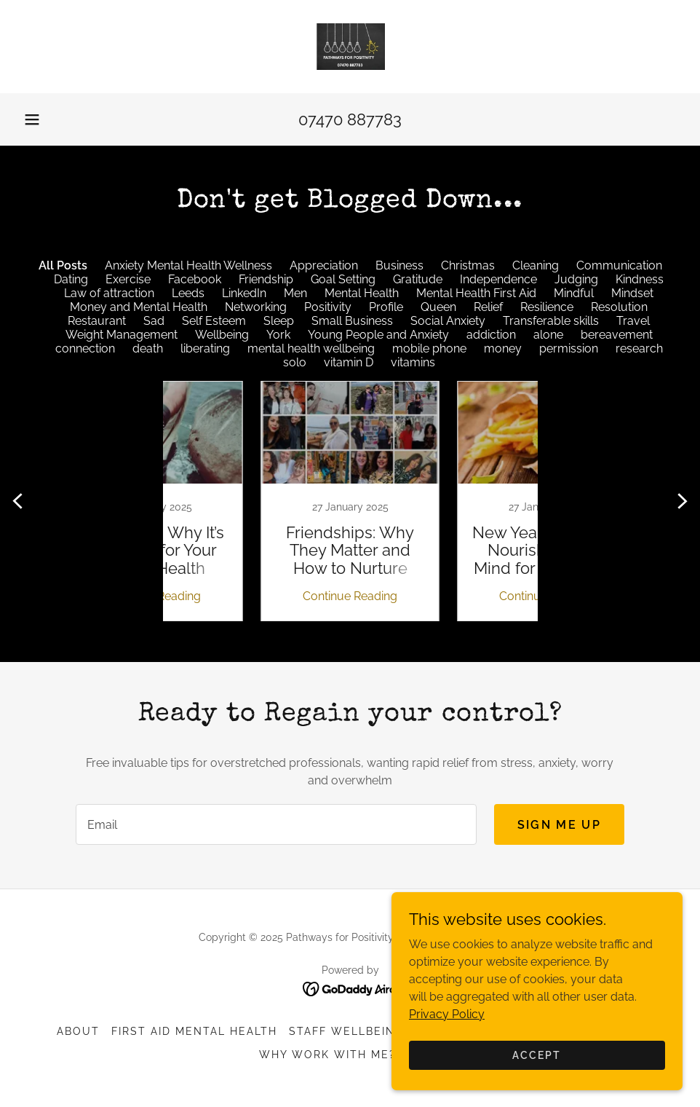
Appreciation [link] (324, 265)
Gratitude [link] (417, 279)
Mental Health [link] (362, 293)
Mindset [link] (632, 293)
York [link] (278, 335)
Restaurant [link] (97, 321)
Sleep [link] (278, 321)
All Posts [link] (63, 265)
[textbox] (276, 824)
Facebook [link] (194, 279)
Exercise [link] (128, 279)
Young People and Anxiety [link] (378, 335)
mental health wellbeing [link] (311, 348)
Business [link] (399, 265)
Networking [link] (256, 307)
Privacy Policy (447, 1013)
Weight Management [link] (121, 335)
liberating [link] (205, 348)
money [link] (503, 348)
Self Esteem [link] (214, 321)
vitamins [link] (413, 362)
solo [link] (294, 362)
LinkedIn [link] (244, 293)
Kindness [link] (640, 279)
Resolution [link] (619, 307)
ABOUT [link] (78, 1031)
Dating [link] (71, 279)
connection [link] (85, 348)
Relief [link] (488, 307)
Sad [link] (153, 321)
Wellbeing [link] (222, 335)
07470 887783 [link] (350, 119)
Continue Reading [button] (251, 596)
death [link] (147, 348)
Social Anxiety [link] (447, 321)
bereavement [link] (617, 335)
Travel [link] (633, 321)
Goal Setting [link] (343, 279)
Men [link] (295, 293)
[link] (350, 46)
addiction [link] (491, 335)
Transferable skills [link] (551, 321)
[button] (32, 119)
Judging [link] (576, 279)
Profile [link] (386, 307)
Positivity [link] (327, 307)
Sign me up (559, 825)
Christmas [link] (468, 265)
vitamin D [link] (348, 362)
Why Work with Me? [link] (327, 1054)
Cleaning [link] (535, 265)
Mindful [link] (574, 293)
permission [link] (568, 348)
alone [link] (548, 335)
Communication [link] (619, 265)
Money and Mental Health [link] (138, 307)
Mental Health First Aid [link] (476, 293)
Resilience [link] (546, 307)
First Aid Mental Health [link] (194, 1031)
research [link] (639, 348)
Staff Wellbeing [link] (346, 1031)
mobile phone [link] (429, 348)
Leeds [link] (188, 293)
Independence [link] (498, 279)
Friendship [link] (266, 279)
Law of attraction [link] (109, 293)
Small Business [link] (352, 321)
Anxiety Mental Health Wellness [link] (188, 265)
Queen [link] (438, 307)
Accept (536, 1054)
